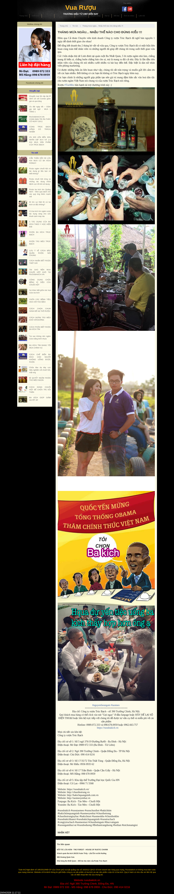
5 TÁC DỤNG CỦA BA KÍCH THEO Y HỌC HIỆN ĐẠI (40, 224)
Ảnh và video (129, 16)
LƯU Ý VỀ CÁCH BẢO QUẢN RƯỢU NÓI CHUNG (40, 253)
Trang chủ (23, 16)
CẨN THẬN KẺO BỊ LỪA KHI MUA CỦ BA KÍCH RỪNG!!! (40, 160)
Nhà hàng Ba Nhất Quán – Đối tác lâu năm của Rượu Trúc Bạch (82, 861)
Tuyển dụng (95, 16)
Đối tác (116, 16)
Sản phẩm (48, 16)
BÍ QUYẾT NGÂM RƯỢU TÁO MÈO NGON (40, 379)
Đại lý (107, 16)
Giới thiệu (36, 16)
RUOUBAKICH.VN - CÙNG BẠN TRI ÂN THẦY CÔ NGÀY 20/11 (40, 119)
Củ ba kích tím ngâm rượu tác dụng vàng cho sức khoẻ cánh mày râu (40, 213)
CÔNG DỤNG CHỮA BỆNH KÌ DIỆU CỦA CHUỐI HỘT (40, 282)
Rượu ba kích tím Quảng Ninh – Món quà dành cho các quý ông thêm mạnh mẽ (40, 193)
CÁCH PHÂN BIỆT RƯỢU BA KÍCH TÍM (40, 328)
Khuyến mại (82, 16)
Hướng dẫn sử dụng (65, 16)
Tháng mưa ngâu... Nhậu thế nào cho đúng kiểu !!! (102, 26)
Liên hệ (142, 16)
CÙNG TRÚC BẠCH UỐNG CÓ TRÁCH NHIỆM (40, 129)
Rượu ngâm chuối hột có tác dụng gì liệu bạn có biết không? (40, 171)
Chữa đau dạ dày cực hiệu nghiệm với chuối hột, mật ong (40, 369)
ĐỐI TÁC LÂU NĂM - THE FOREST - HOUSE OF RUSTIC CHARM (82, 850)
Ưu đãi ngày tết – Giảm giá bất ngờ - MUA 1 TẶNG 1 (40, 109)
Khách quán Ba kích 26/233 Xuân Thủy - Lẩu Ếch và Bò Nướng (81, 853)
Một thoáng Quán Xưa (65, 857)
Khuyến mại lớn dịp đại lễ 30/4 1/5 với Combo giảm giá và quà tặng (40, 98)
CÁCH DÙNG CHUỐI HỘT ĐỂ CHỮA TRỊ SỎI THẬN (40, 389)
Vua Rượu (80, 7)
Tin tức (75, 26)
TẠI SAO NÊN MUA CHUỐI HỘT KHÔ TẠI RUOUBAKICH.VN (40, 272)
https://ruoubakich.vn (107, 727)
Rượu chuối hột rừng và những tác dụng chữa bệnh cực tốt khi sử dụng (40, 181)
